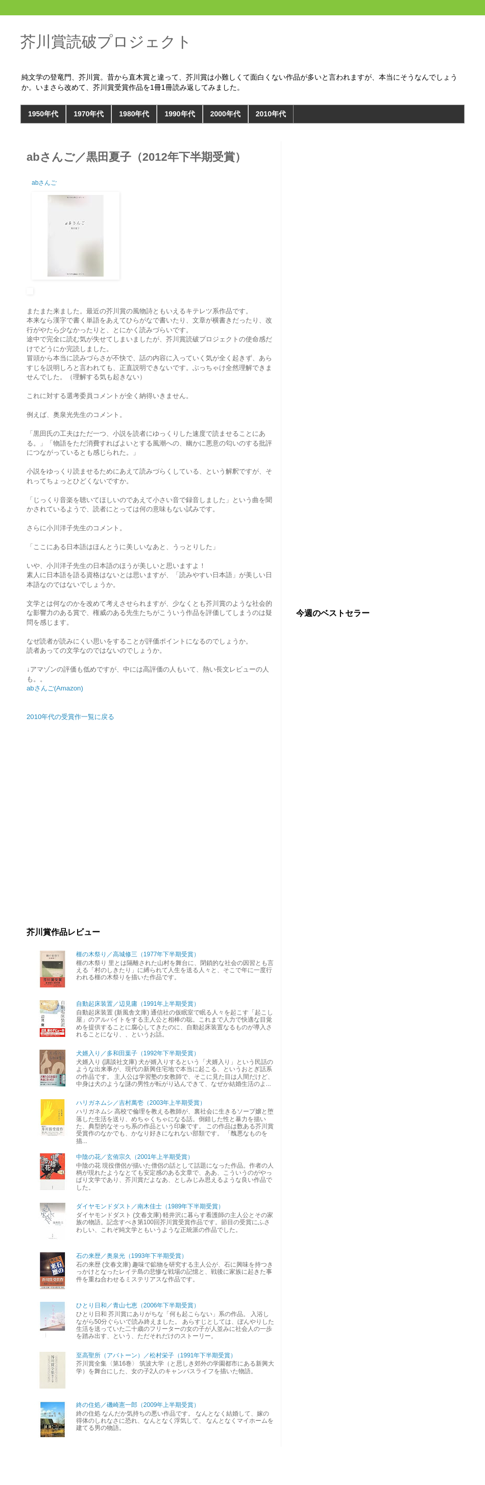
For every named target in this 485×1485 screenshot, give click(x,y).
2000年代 (225, 114)
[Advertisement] (151, 840)
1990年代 (179, 114)
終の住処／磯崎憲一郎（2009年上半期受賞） (138, 1404)
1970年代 (89, 114)
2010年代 (271, 114)
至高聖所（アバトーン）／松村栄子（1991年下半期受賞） (156, 1355)
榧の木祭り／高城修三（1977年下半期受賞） (138, 954)
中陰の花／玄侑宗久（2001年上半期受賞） (135, 1156)
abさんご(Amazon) (55, 688)
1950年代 (43, 114)
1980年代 (134, 114)
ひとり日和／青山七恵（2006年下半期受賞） (138, 1305)
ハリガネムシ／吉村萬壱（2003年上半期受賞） (141, 1102)
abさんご (44, 182)
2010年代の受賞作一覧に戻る (70, 717)
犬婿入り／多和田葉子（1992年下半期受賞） (138, 1053)
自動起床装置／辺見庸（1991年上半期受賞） (138, 1003)
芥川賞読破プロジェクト (106, 41)
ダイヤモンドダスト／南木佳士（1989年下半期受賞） (150, 1206)
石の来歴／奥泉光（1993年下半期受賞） (132, 1255)
